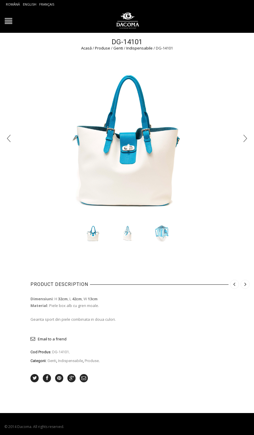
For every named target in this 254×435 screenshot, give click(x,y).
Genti (118, 48)
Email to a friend (52, 339)
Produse (102, 48)
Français (46, 4)
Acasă (86, 48)
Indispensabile (139, 48)
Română (13, 4)
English (29, 4)
